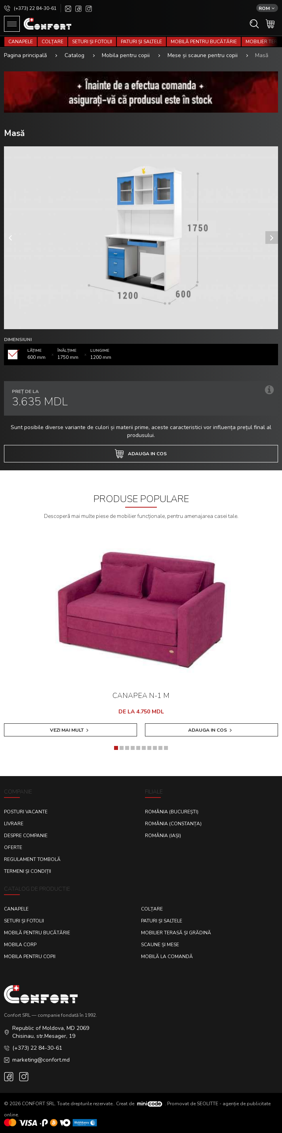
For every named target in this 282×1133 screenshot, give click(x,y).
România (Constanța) (173, 824)
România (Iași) (163, 835)
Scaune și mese (160, 944)
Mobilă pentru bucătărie (204, 41)
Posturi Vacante (26, 812)
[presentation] (10, 237)
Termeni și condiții (27, 871)
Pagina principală (25, 55)
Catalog (74, 55)
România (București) (171, 812)
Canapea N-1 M (141, 695)
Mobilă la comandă (167, 956)
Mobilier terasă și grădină (176, 933)
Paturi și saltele (141, 41)
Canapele (20, 41)
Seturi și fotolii (92, 41)
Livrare (13, 824)
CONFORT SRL (38, 1103)
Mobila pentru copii (126, 55)
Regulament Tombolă (32, 859)
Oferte (13, 847)
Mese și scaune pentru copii (203, 55)
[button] (116, 748)
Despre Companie (26, 835)
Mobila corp (20, 944)
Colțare (52, 41)
